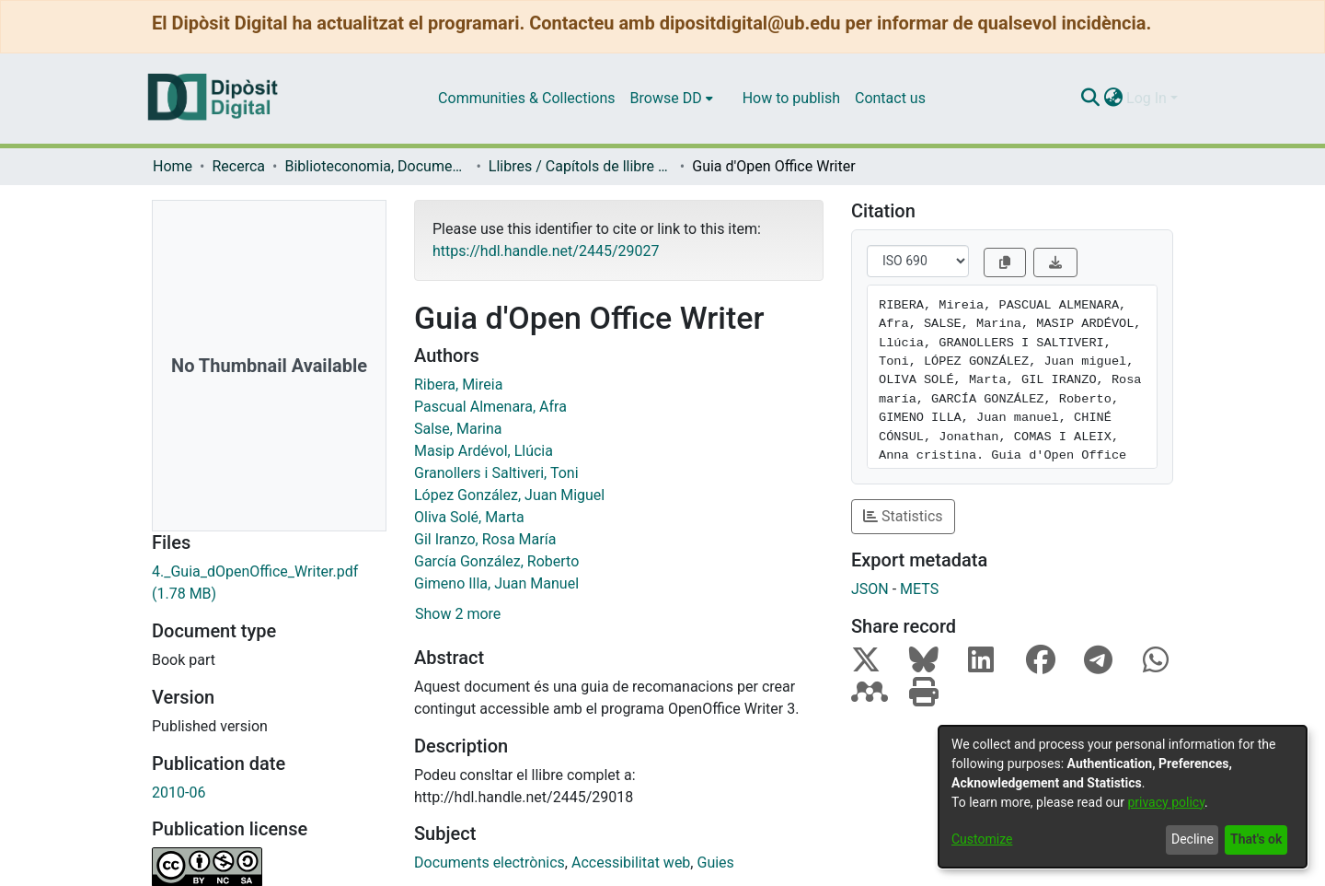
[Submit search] (1089, 98)
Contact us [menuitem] (890, 98)
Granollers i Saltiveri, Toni (496, 473)
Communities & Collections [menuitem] (526, 98)
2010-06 (178, 792)
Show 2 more (458, 614)
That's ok (1256, 839)
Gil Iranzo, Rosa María (485, 539)
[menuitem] (671, 98)
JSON (870, 589)
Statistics (903, 516)
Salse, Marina (457, 428)
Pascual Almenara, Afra (490, 406)
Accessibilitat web (630, 862)
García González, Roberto (496, 561)
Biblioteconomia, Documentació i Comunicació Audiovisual (376, 166)
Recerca (238, 166)
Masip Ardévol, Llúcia (483, 451)
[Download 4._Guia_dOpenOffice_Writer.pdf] (269, 583)
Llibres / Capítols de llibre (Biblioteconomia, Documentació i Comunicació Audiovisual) (581, 166)
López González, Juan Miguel (509, 495)
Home (172, 166)
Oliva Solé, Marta (469, 517)
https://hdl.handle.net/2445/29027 (545, 251)
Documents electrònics (489, 862)
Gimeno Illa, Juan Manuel (496, 583)
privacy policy (1165, 802)
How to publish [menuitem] (791, 98)
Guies (715, 862)
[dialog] (1123, 797)
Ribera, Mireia (458, 384)
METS (919, 589)
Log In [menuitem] (1146, 98)
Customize (981, 839)
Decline (1192, 839)
